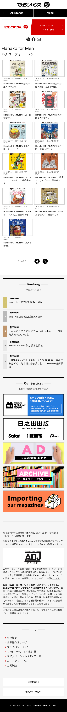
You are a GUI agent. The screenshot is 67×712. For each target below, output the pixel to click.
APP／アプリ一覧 (17, 660)
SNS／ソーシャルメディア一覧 (24, 656)
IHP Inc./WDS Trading (22, 541)
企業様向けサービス (18, 642)
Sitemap (32, 682)
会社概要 (12, 637)
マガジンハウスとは (51, 25)
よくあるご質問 (52, 30)
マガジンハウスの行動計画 (21, 651)
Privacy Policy (32, 691)
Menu (55, 13)
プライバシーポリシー (19, 647)
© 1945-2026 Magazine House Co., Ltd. (33, 705)
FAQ (7, 536)
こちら (56, 578)
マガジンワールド (33, 5)
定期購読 (12, 665)
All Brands (13, 13)
